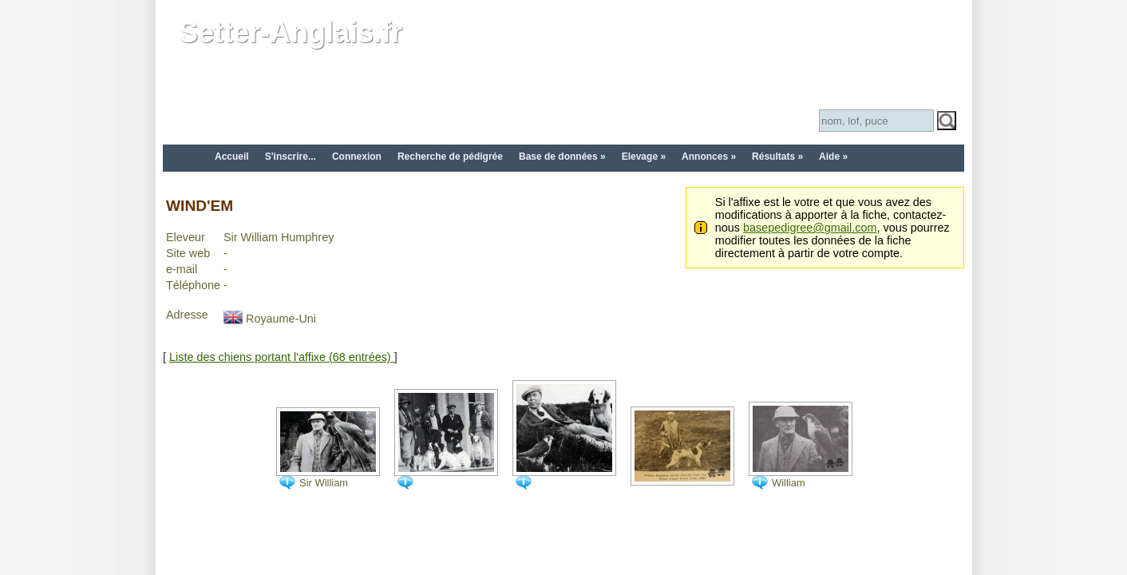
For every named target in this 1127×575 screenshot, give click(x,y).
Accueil (232, 156)
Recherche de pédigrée (450, 156)
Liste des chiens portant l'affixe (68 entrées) (281, 357)
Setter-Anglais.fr (290, 32)
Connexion (357, 156)
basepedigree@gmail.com (809, 227)
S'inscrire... (290, 156)
